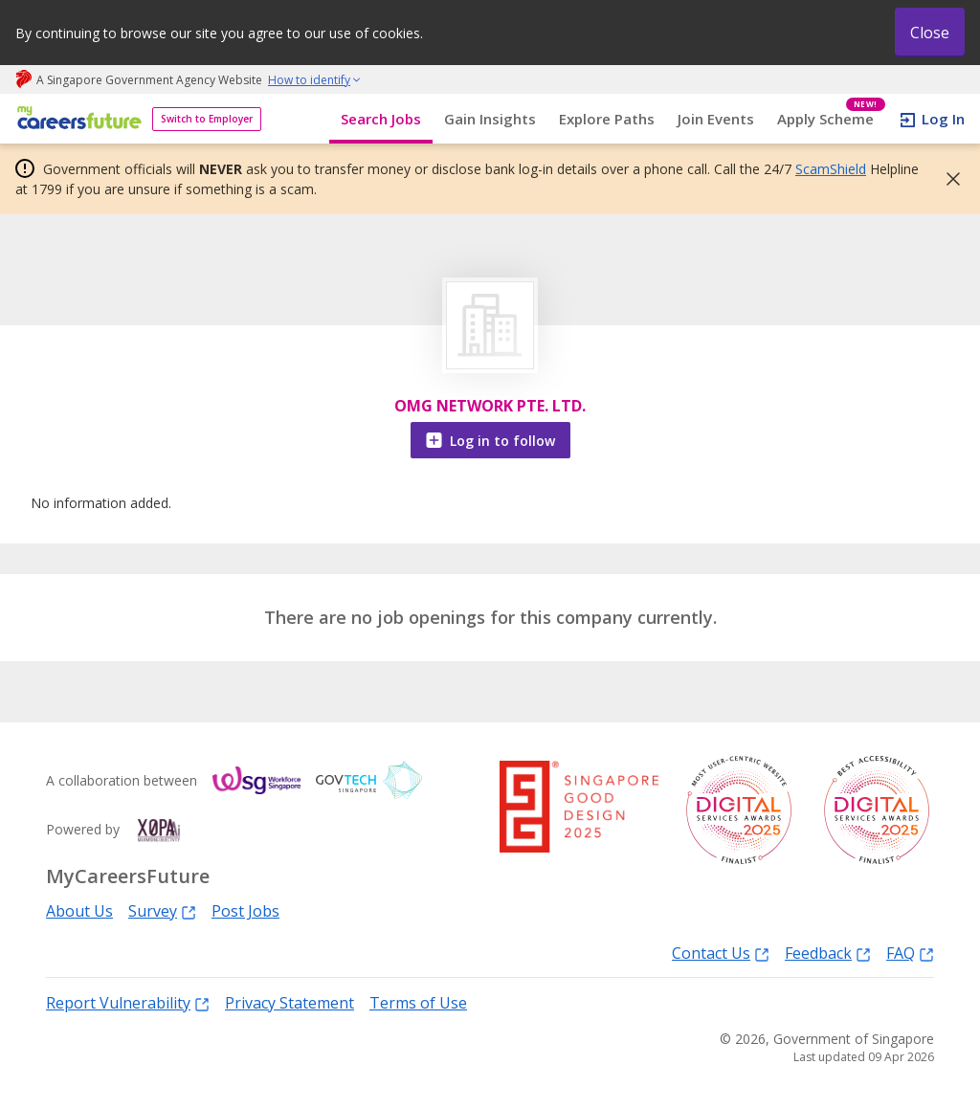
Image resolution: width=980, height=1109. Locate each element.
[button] (947, 178)
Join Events (716, 118)
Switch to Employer (207, 118)
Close (929, 32)
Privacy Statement (289, 1002)
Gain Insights (490, 118)
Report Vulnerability (128, 1002)
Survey (162, 910)
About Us (79, 911)
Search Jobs (381, 118)
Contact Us (720, 952)
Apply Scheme (831, 119)
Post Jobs (245, 911)
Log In (943, 118)
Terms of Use (418, 1002)
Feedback (828, 952)
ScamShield (830, 169)
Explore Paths (607, 118)
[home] (76, 119)
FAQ (910, 952)
